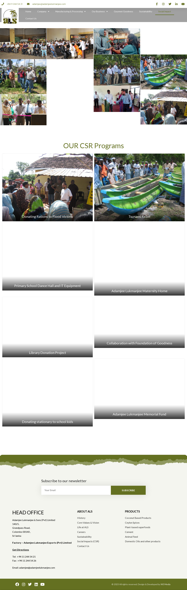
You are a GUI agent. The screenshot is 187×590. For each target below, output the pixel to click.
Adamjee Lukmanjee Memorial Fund (139, 414)
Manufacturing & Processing (70, 11)
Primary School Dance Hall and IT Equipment (47, 286)
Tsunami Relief (139, 216)
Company (43, 11)
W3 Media (165, 584)
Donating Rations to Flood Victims (47, 216)
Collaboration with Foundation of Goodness (139, 343)
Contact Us (31, 18)
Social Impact (164, 11)
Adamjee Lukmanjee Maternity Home (139, 291)
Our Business (100, 11)
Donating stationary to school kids (47, 422)
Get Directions (20, 549)
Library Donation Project (47, 353)
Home (28, 11)
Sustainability (145, 11)
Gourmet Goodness (123, 11)
